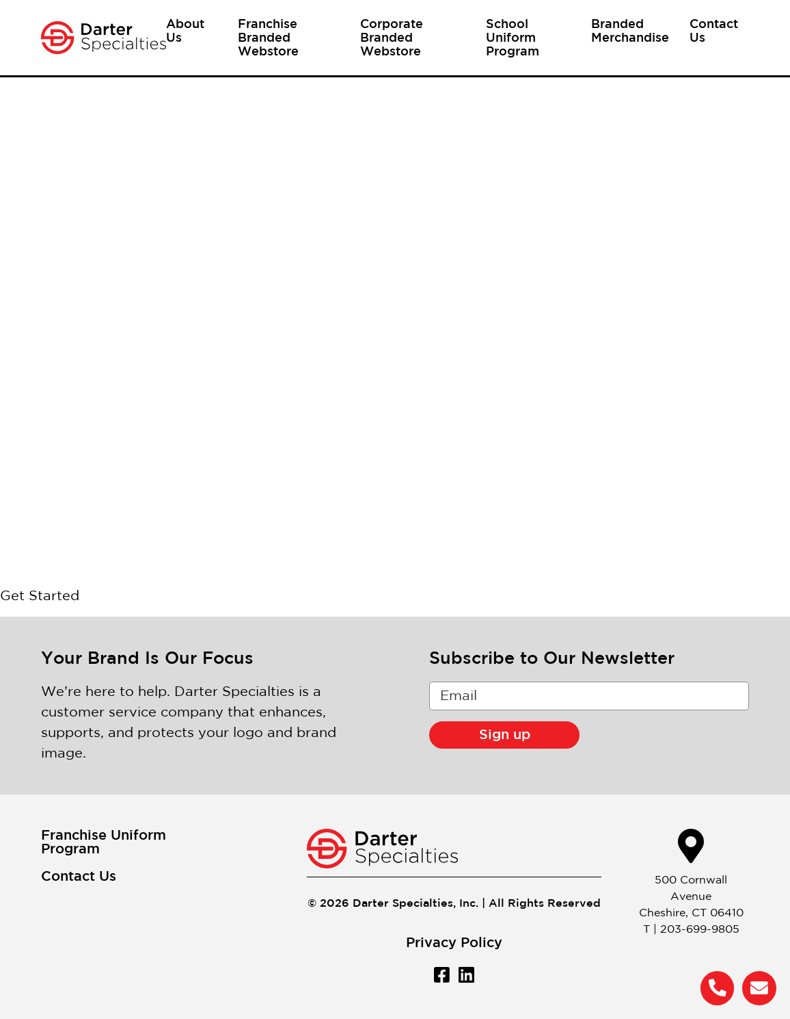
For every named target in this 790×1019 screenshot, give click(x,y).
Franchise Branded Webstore (268, 38)
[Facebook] (441, 974)
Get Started (39, 596)
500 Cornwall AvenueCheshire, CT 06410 (691, 896)
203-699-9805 (699, 930)
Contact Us (78, 876)
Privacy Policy (454, 943)
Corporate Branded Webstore (391, 38)
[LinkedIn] (466, 974)
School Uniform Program (512, 38)
